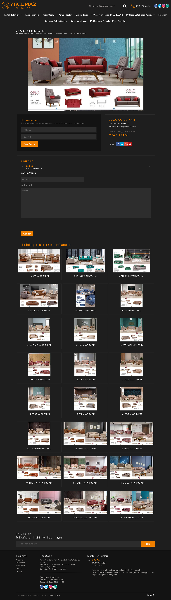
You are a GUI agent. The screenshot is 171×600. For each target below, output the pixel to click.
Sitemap (19, 571)
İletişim (18, 568)
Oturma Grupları (61, 34)
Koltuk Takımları (11, 15)
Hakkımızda (20, 563)
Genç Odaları (82, 15)
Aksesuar (162, 15)
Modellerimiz (36, 34)
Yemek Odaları (65, 15)
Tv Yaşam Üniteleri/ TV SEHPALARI (107, 15)
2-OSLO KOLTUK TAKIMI (77, 34)
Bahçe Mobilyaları (79, 21)
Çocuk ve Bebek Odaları (56, 21)
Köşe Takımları (32, 15)
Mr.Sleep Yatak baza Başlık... (139, 15)
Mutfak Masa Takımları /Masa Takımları (108, 21)
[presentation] (39, 224)
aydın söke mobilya (22, 34)
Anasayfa (19, 560)
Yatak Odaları (49, 15)
